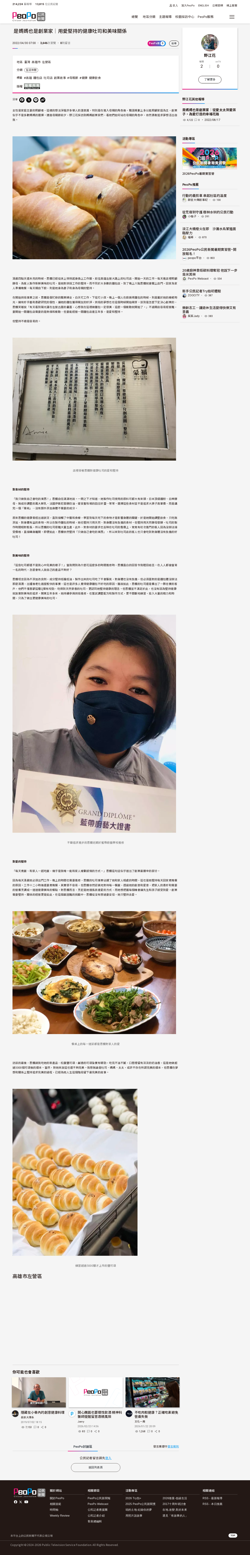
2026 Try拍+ (133, 1498)
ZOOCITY (194, 295)
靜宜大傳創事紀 (198, 200)
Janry (81, 1421)
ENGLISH (203, 5)
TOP (233, 1535)
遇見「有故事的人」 (175, 1515)
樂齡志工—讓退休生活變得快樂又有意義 (209, 309)
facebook (16, 1502)
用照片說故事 (134, 1515)
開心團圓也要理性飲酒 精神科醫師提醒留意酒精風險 (100, 1414)
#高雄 (28, 78)
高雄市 (36, 62)
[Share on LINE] (35, 100)
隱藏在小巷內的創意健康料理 (43, 1412)
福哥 (191, 237)
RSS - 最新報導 (213, 1498)
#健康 (84, 78)
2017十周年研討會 (174, 1503)
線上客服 (232, 5)
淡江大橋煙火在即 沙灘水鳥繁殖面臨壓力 (209, 230)
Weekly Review (60, 1515)
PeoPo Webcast (198, 278)
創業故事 (60, 78)
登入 (175, 5)
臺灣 (27, 62)
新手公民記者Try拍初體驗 (201, 290)
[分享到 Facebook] (21, 100)
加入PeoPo (188, 5)
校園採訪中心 (184, 17)
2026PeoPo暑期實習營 (198, 173)
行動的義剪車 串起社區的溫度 (204, 195)
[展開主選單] (231, 16)
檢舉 (174, 43)
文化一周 (140, 1421)
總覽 (135, 17)
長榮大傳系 (27, 1417)
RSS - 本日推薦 (213, 1503)
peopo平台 (195, 258)
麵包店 (37, 78)
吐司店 (48, 78)
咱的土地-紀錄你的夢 (139, 1509)
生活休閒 (31, 70)
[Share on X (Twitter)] (28, 100)
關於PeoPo (57, 1498)
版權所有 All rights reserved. (32, 86)
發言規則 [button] (173, 1446)
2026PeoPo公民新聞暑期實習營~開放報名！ (209, 251)
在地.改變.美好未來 (174, 1509)
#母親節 (72, 78)
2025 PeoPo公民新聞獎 (141, 1503)
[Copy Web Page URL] (42, 100)
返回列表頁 (96, 1467)
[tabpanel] (95, 1458)
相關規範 (55, 1503)
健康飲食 (95, 78)
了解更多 (209, 79)
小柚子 (192, 216)
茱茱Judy (194, 316)
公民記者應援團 (98, 1509)
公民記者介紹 (96, 1515)
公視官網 (217, 5)
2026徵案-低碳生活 (174, 1498)
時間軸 (54, 1509)
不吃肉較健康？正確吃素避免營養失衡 (156, 1414)
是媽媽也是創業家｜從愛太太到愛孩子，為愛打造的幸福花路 (209, 112)
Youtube (26, 1502)
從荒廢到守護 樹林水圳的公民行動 (208, 212)
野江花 (210, 55)
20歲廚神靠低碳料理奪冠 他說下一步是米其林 (209, 272)
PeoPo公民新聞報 (99, 1498)
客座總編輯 (95, 1521)
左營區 (46, 62)
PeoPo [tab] (82, 1446)
